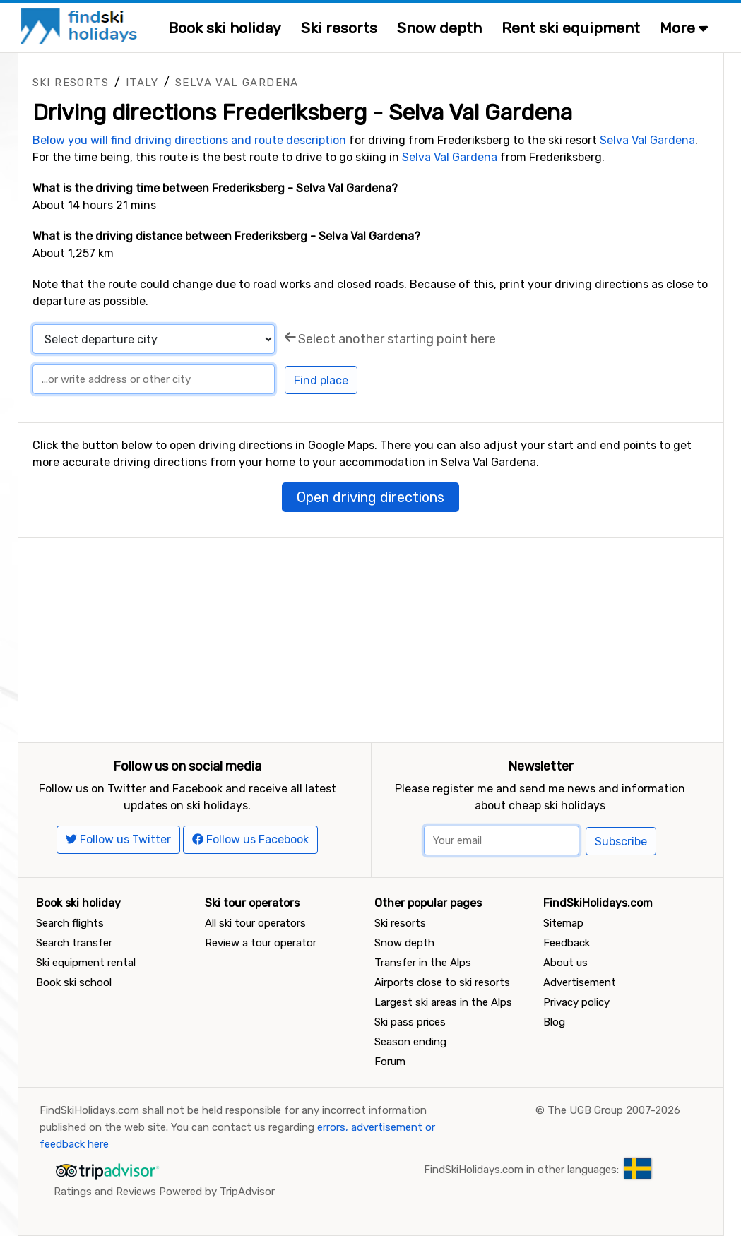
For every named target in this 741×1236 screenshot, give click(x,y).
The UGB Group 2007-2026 (613, 1110)
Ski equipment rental (86, 962)
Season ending (410, 1041)
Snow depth (439, 28)
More (684, 28)
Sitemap (563, 923)
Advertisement (579, 982)
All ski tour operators (255, 923)
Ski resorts (339, 28)
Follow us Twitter (118, 839)
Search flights (70, 923)
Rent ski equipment (571, 28)
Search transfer (74, 943)
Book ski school (74, 982)
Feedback (566, 943)
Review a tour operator (260, 943)
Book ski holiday (224, 28)
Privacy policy (576, 1002)
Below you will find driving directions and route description (189, 140)
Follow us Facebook (250, 839)
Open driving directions (370, 497)
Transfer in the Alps (422, 962)
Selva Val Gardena (237, 82)
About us (565, 962)
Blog (554, 1022)
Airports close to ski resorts (442, 982)
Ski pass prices (410, 1022)
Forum (389, 1061)
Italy (142, 82)
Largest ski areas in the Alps (443, 1002)
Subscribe (621, 841)
